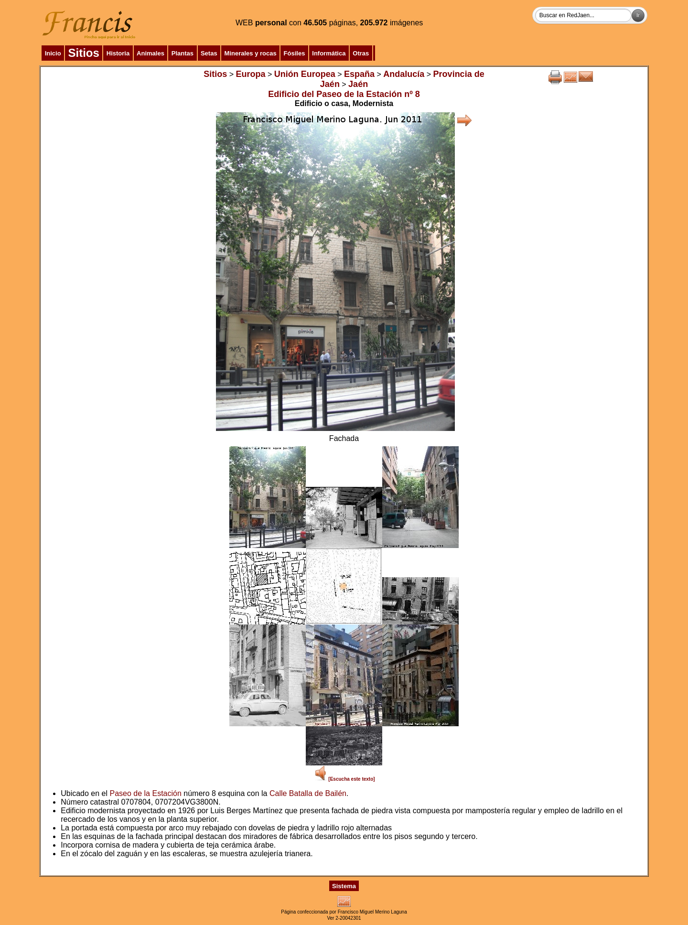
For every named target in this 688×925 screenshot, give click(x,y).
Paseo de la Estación (146, 793)
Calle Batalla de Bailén (307, 793)
